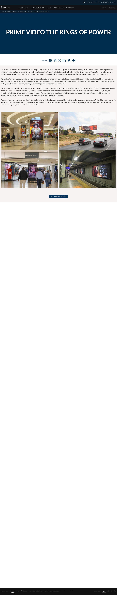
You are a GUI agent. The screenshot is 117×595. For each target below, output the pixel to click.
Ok (104, 591)
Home (2, 11)
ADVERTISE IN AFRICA (37, 8)
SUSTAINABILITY (58, 8)
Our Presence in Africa (94, 2)
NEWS (49, 8)
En (112, 2)
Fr (115, 2)
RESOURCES (70, 8)
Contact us (106, 2)
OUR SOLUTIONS (23, 8)
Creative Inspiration (22, 11)
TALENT (104, 8)
